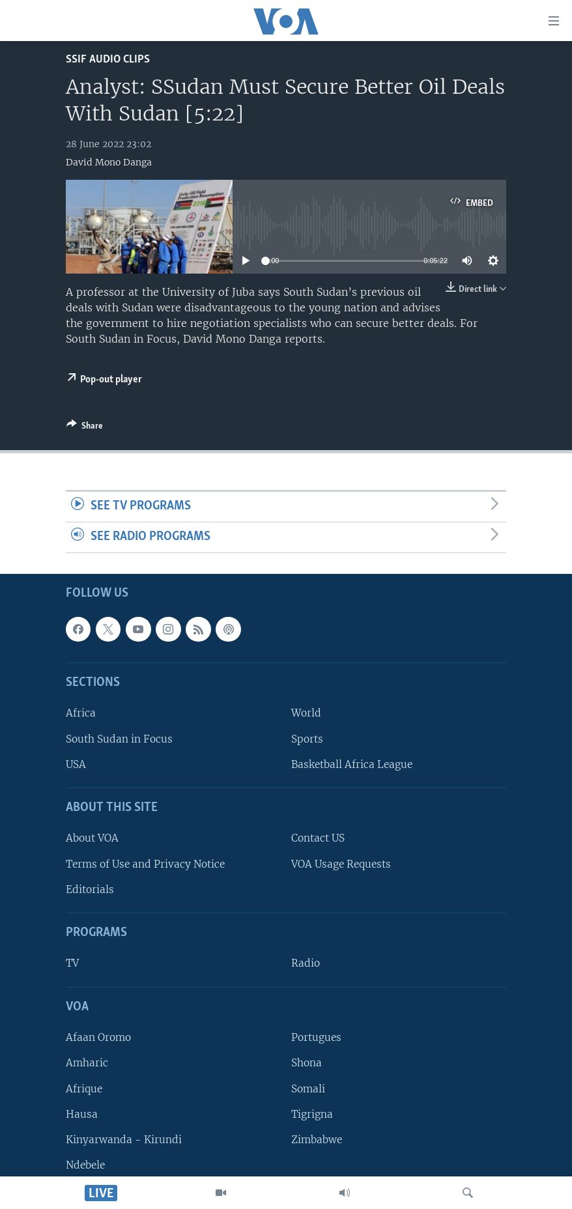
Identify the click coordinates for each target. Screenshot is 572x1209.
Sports (307, 738)
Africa (81, 713)
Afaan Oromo (98, 1037)
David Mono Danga (109, 162)
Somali (308, 1088)
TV (72, 963)
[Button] (84, 428)
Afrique (84, 1088)
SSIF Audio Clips (108, 59)
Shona (306, 1063)
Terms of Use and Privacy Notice (145, 863)
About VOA (92, 838)
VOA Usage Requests (341, 863)
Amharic (87, 1063)
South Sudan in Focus (119, 738)
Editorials (90, 889)
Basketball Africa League (351, 764)
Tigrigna (312, 1113)
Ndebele (85, 1165)
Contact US (318, 838)
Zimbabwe (316, 1139)
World (306, 713)
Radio (305, 963)
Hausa (82, 1113)
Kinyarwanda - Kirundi (124, 1139)
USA (76, 764)
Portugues (316, 1037)
